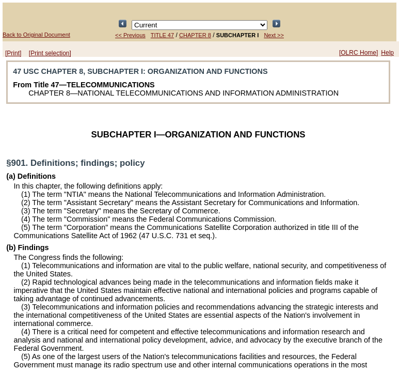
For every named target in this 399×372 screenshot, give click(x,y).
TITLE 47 (162, 35)
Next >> (274, 35)
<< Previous (130, 35)
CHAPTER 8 (195, 35)
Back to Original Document (36, 35)
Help (387, 52)
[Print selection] (50, 53)
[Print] (13, 53)
